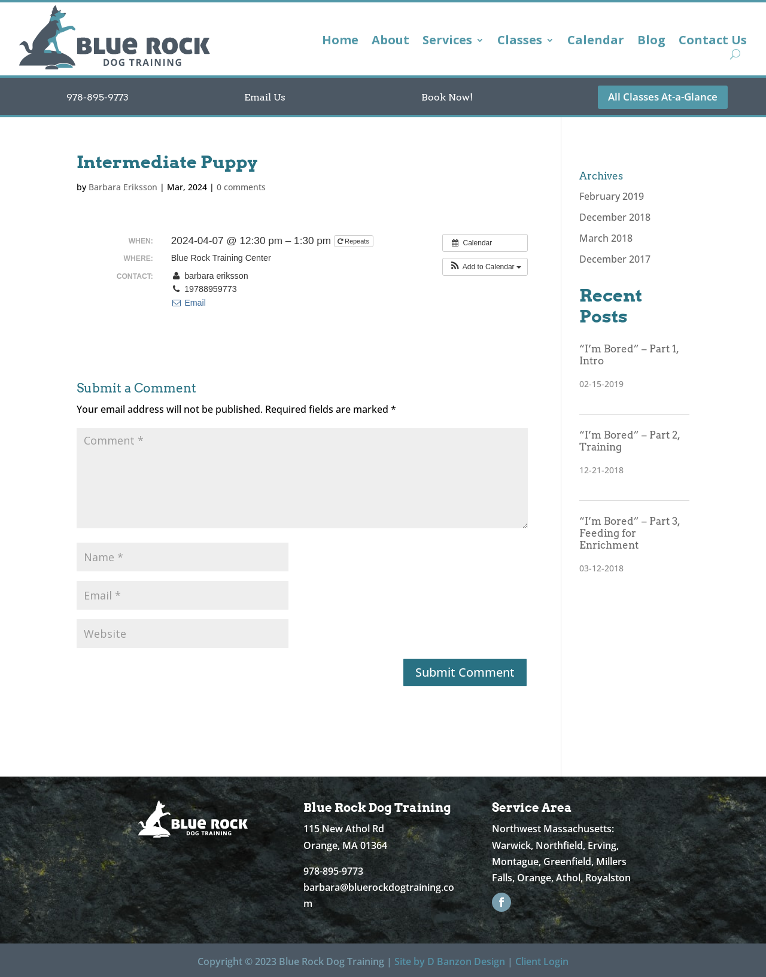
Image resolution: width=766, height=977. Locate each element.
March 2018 (606, 238)
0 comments (241, 187)
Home (340, 42)
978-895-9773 (97, 97)
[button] (485, 266)
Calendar (595, 42)
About (390, 42)
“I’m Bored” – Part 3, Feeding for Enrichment (629, 533)
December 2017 (615, 259)
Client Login (542, 961)
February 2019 (611, 196)
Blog (651, 42)
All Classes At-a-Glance (663, 97)
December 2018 (615, 217)
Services (447, 42)
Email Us (264, 97)
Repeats (354, 241)
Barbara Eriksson (123, 187)
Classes (519, 42)
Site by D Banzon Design (449, 961)
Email (188, 303)
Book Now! (447, 97)
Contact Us (713, 42)
